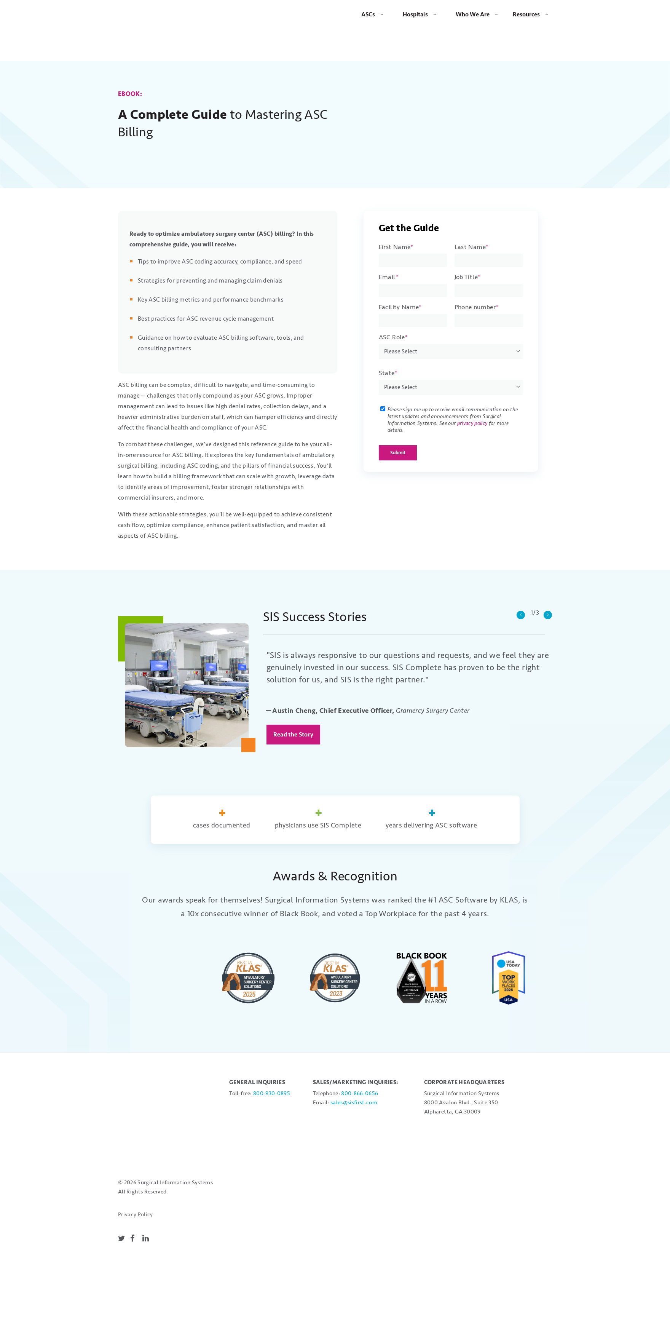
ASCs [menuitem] (368, 14)
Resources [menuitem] (526, 14)
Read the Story (293, 707)
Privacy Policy (135, 1105)
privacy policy (472, 396)
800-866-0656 (359, 1067)
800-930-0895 (271, 1067)
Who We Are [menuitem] (473, 14)
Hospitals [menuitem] (415, 14)
